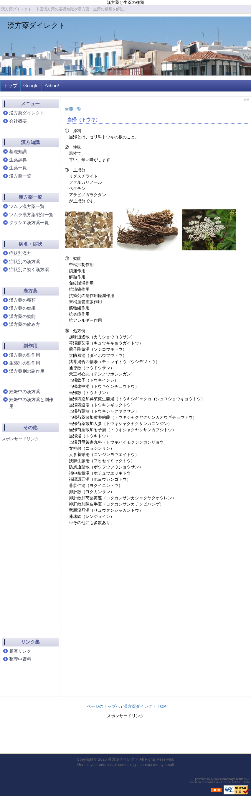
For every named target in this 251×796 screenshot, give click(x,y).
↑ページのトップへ (102, 706)
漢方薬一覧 (20, 175)
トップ (10, 85)
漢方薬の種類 (22, 300)
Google (31, 85)
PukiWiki (207, 782)
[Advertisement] (25, 534)
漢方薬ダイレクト (37, 25)
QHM (246, 782)
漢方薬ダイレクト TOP (144, 706)
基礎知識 (18, 151)
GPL (238, 782)
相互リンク (20, 651)
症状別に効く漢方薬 (29, 269)
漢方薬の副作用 (24, 354)
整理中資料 (20, 659)
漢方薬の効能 (22, 316)
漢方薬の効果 (22, 308)
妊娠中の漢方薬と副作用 (31, 403)
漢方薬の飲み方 (24, 324)
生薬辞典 (18, 159)
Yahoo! (51, 85)
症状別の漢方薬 (24, 261)
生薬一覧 (73, 109)
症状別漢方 (20, 253)
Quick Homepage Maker (228, 779)
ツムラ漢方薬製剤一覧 (31, 214)
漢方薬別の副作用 (26, 371)
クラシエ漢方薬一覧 (29, 222)
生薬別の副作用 (24, 362)
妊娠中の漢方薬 (24, 391)
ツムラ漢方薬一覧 (26, 206)
